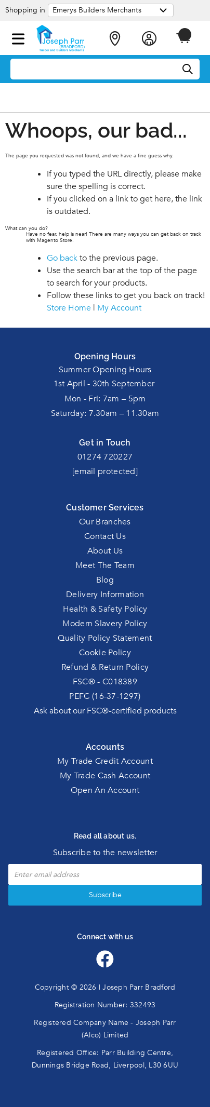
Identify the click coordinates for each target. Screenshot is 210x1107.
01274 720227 (105, 457)
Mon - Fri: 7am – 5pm (105, 399)
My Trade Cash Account (105, 776)
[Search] (188, 69)
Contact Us (105, 536)
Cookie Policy (105, 652)
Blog (105, 580)
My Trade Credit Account (105, 761)
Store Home (69, 308)
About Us (105, 551)
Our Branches (105, 522)
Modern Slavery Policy (104, 623)
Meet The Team (105, 565)
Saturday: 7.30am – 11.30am (105, 413)
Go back (62, 258)
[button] (18, 37)
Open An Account (105, 790)
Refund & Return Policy (105, 667)
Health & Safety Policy (105, 609)
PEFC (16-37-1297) (104, 696)
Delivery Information (105, 594)
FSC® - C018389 (105, 682)
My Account (119, 308)
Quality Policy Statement (105, 638)
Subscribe (105, 895)
